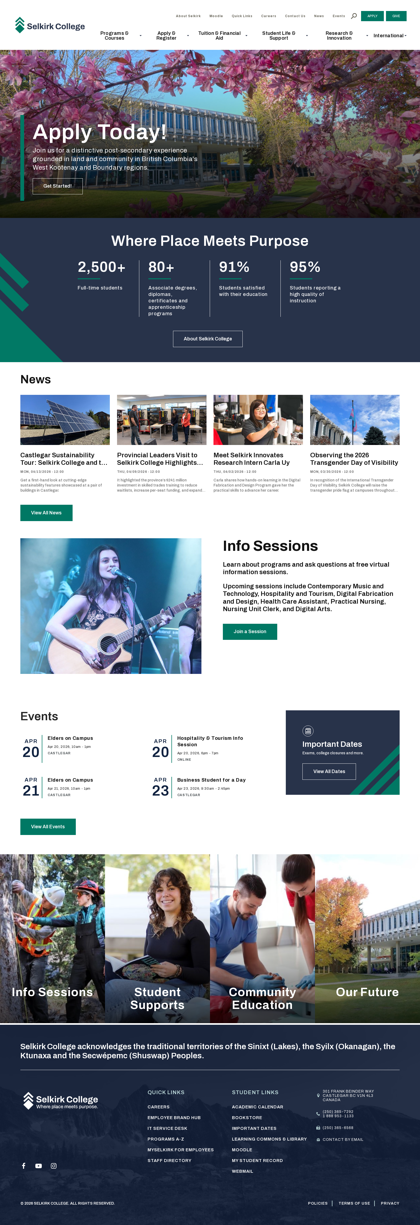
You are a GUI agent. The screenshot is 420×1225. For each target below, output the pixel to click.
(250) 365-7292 (338, 1112)
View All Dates (329, 772)
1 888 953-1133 (338, 1116)
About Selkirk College (207, 339)
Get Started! (58, 186)
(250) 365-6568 (338, 1128)
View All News (47, 513)
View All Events (48, 828)
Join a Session (250, 633)
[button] (116, 35)
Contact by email (343, 1140)
